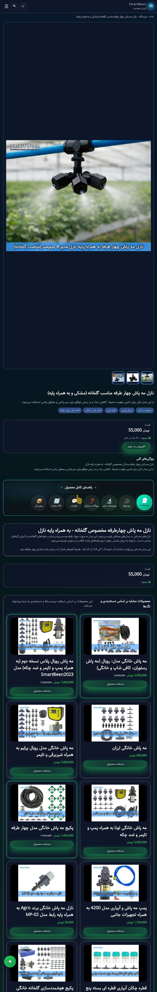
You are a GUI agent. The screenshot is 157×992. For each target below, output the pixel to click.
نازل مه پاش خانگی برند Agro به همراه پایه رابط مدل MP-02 (44, 912)
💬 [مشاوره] (10, 961)
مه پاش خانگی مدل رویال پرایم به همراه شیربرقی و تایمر (44, 752)
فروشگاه (143, 17)
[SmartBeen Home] (141, 6)
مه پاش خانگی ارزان (129, 748)
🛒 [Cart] (23, 6)
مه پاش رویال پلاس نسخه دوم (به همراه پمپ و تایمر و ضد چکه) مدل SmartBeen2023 (43, 668)
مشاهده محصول (115, 684)
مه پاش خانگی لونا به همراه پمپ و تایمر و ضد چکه (117, 832)
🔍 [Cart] (15, 6)
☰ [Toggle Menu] (6, 6)
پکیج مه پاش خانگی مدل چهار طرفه (42, 828)
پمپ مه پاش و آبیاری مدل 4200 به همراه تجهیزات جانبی (116, 912)
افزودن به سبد (136, 446)
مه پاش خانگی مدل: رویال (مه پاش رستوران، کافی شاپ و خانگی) (116, 665)
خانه (151, 17)
